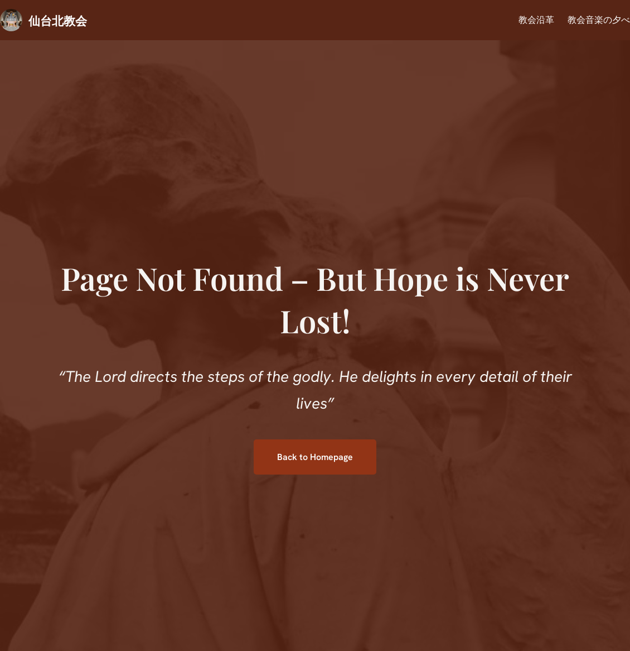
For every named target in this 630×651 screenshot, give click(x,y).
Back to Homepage (315, 457)
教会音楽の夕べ (599, 20)
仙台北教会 (57, 20)
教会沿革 (536, 20)
